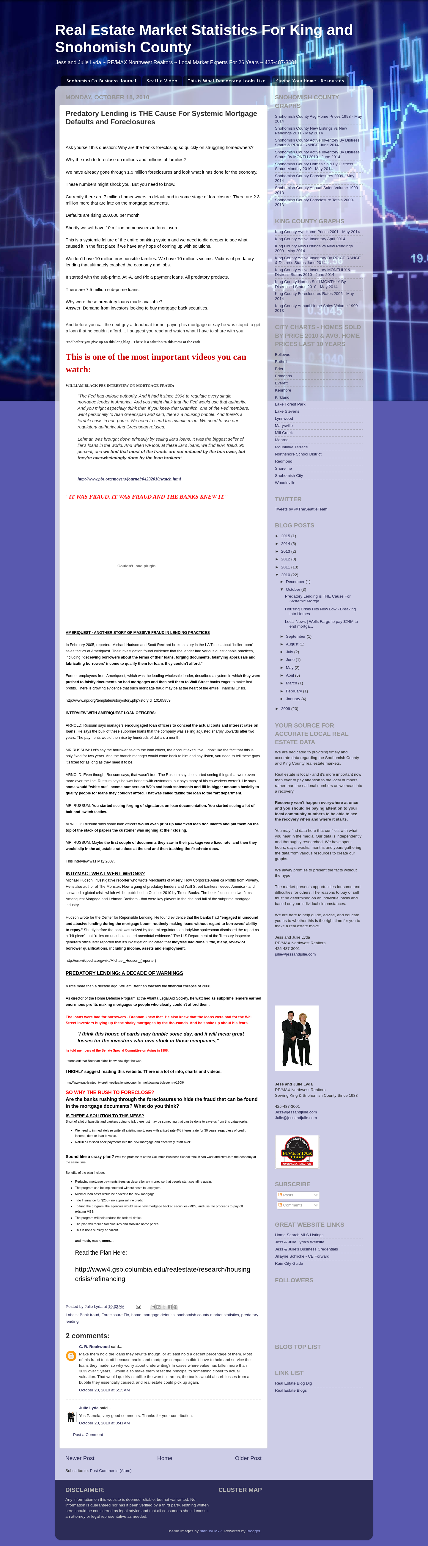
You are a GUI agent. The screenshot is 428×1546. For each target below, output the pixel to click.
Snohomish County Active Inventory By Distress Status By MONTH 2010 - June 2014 (317, 154)
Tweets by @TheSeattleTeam (301, 509)
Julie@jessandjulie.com (296, 1117)
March (292, 683)
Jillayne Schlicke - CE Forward (302, 1256)
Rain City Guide (289, 1263)
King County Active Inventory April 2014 (310, 239)
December (296, 581)
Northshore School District (298, 454)
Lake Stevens (287, 411)
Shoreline (283, 468)
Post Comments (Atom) (111, 1470)
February (294, 691)
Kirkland (282, 397)
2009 (286, 708)
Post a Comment (88, 1434)
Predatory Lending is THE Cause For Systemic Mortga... (318, 598)
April (290, 675)
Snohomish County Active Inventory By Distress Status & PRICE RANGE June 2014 (317, 142)
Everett (281, 383)
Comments (290, 1205)
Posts (285, 1195)
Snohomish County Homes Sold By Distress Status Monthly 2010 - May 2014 (314, 166)
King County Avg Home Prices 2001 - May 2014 (317, 232)
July (290, 652)
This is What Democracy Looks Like (227, 81)
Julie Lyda (89, 1408)
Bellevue (282, 354)
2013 (286, 551)
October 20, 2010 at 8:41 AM (104, 1423)
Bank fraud (89, 1315)
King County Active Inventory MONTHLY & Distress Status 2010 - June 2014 (312, 272)
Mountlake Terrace (291, 447)
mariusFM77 (211, 1531)
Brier (279, 369)
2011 (286, 567)
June (291, 659)
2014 (286, 543)
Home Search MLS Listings (299, 1235)
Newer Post (80, 1458)
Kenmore (283, 390)
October (293, 589)
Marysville (284, 425)
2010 (286, 575)
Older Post (248, 1458)
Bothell (281, 361)
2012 (286, 559)
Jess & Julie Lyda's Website (299, 1242)
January (293, 699)
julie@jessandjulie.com (295, 954)
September (296, 636)
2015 (286, 536)
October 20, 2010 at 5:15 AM (104, 1390)
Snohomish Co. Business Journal (101, 81)
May (290, 667)
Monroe (282, 440)
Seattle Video (162, 81)
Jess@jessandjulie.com (296, 1112)
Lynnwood (284, 418)
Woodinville (285, 482)
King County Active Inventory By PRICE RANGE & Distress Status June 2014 (318, 260)
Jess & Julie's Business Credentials (306, 1249)
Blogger (253, 1531)
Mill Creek (284, 433)
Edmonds (283, 376)
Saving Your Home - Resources (310, 81)
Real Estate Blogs (291, 1390)
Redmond (283, 461)
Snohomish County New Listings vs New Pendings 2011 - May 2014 (311, 130)
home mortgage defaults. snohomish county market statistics (185, 1315)
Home (164, 1458)
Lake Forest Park (290, 404)
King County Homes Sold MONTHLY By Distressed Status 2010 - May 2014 (310, 284)
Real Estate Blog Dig (293, 1383)
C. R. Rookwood (94, 1346)
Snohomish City (289, 475)
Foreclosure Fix (115, 1315)
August (293, 644)
